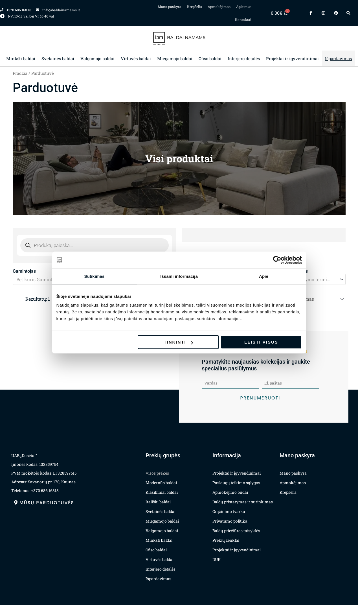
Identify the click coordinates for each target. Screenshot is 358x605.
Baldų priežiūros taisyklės (236, 529)
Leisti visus (261, 342)
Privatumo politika (229, 520)
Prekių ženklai (225, 539)
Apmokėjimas (219, 6)
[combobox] (306, 279)
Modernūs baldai (161, 481)
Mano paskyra (169, 6)
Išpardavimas (338, 58)
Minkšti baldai (20, 58)
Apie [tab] (263, 276)
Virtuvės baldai (136, 58)
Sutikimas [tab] (94, 276)
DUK (216, 558)
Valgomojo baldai (97, 58)
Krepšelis (194, 6)
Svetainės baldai (57, 58)
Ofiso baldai (210, 58)
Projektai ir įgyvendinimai (292, 58)
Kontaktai (243, 19)
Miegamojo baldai (174, 58)
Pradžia (20, 73)
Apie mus (243, 6)
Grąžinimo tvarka (228, 510)
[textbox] (49, 279)
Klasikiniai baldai (162, 491)
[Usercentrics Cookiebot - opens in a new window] (277, 260)
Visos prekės (157, 472)
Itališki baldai (158, 500)
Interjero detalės (244, 58)
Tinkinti (178, 342)
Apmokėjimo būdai (230, 491)
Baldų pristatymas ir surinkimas (242, 500)
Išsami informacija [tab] (179, 276)
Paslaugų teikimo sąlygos (236, 481)
